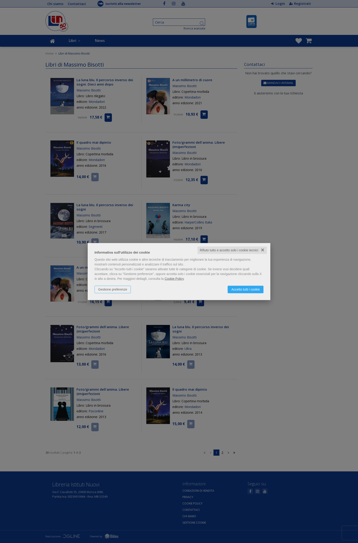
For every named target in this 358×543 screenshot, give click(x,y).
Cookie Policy (174, 279)
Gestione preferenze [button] (112, 289)
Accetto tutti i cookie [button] (245, 289)
